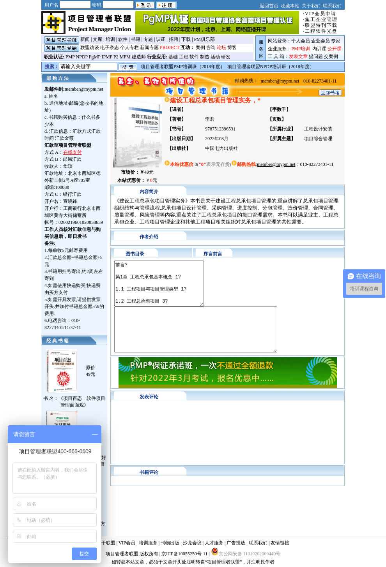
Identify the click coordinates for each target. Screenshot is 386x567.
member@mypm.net (84, 89)
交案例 (331, 56)
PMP (70, 57)
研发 (225, 57)
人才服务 (214, 543)
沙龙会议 (192, 543)
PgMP (95, 57)
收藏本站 (290, 6)
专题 (148, 39)
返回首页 (269, 6)
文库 (97, 39)
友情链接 (280, 543)
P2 (116, 57)
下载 (186, 39)
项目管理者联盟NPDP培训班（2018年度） (270, 66)
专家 (335, 41)
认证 (160, 39)
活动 (215, 57)
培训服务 (148, 543)
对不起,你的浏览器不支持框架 (227, 450)
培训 (110, 39)
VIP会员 (127, 543)
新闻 (85, 39)
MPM (125, 57)
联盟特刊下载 (321, 25)
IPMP (106, 57)
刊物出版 (170, 543)
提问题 (316, 56)
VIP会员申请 (320, 13)
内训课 (319, 48)
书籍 (135, 39)
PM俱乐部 (204, 39)
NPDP (82, 57)
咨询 (211, 47)
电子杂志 (109, 47)
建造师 (139, 57)
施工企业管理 (321, 19)
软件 (122, 39)
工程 (183, 57)
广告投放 (236, 543)
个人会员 (300, 41)
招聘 (173, 39)
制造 (204, 57)
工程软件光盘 (321, 31)
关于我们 (311, 6)
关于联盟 (106, 543)
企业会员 (320, 41)
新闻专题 (149, 47)
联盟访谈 (89, 47)
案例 (200, 47)
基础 (173, 57)
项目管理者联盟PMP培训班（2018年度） (183, 66)
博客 (232, 47)
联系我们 (332, 6)
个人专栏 (129, 47)
